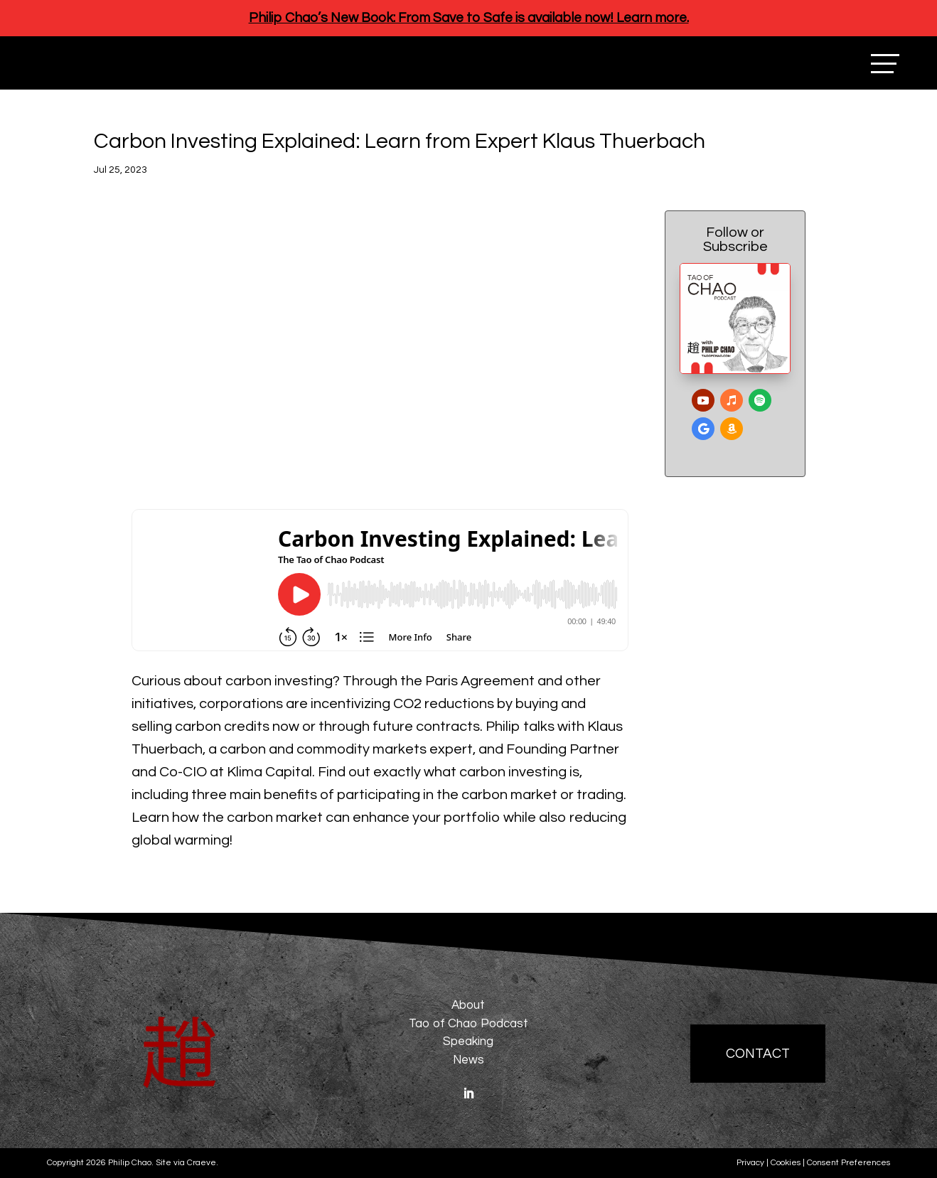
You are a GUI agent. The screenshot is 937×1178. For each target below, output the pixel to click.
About (468, 1005)
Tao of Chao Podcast (468, 1023)
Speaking (468, 1041)
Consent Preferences (848, 1162)
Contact (758, 1053)
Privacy (750, 1162)
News (468, 1060)
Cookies (786, 1162)
